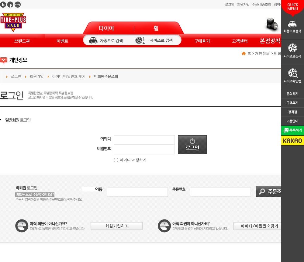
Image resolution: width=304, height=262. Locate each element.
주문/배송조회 (261, 4)
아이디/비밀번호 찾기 (68, 76)
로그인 (229, 4)
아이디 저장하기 (130, 160)
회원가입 (243, 4)
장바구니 (280, 4)
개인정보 (262, 53)
